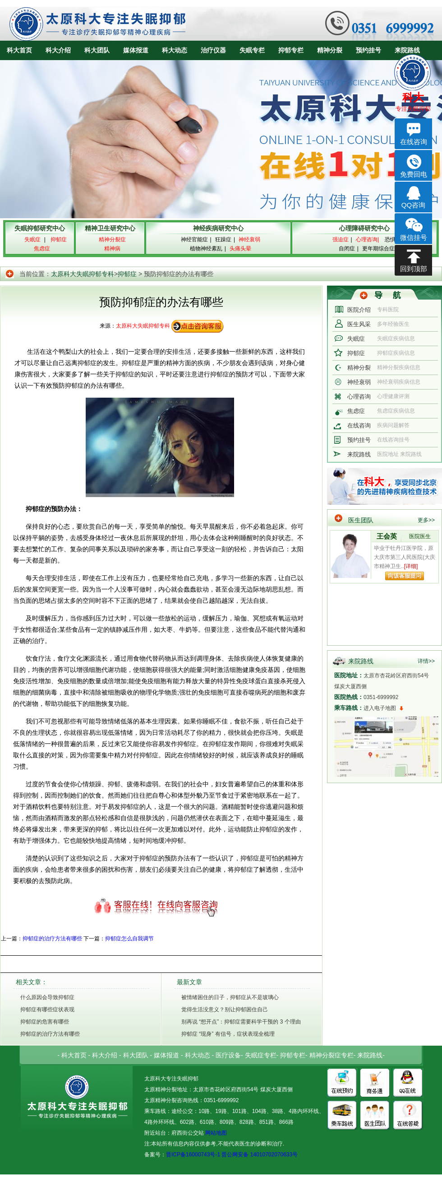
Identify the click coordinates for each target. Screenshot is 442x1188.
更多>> (426, 520)
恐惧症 (393, 239)
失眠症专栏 (260, 1055)
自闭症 (347, 248)
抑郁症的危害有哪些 (44, 1022)
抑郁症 (127, 273)
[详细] (411, 566)
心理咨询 (359, 396)
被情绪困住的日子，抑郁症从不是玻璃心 (230, 997)
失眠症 (356, 338)
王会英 (387, 536)
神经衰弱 (359, 382)
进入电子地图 (380, 708)
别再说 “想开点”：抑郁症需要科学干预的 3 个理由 (241, 1022)
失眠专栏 (252, 50)
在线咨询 (359, 425)
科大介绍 (58, 50)
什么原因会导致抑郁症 (47, 997)
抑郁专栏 (291, 50)
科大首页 (19, 50)
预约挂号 (368, 50)
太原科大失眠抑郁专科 (82, 273)
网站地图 (215, 1133)
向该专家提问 (404, 576)
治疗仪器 (213, 50)
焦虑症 (356, 411)
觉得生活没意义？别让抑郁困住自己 (224, 1009)
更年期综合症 (378, 248)
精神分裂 (329, 50)
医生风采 (359, 324)
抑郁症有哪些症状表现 (47, 1009)
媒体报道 (135, 50)
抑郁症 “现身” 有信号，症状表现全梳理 (228, 1034)
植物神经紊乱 (206, 248)
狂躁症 (223, 239)
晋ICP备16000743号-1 (193, 1154)
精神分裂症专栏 (331, 1055)
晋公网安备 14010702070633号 (259, 1154)
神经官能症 (194, 239)
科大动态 (174, 50)
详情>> (426, 661)
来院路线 (407, 50)
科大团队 (97, 50)
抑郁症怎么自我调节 (129, 938)
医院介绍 (359, 309)
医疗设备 (228, 1055)
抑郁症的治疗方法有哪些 (52, 938)
